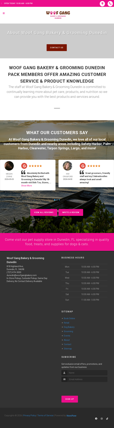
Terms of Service (45, 415)
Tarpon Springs (58, 148)
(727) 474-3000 (14, 272)
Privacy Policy (29, 415)
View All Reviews (43, 212)
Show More (26, 185)
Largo (75, 148)
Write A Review (70, 212)
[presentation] (77, 387)
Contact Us (56, 47)
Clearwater (38, 148)
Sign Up (69, 399)
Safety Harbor (91, 144)
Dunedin (34, 144)
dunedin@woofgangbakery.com (22, 275)
